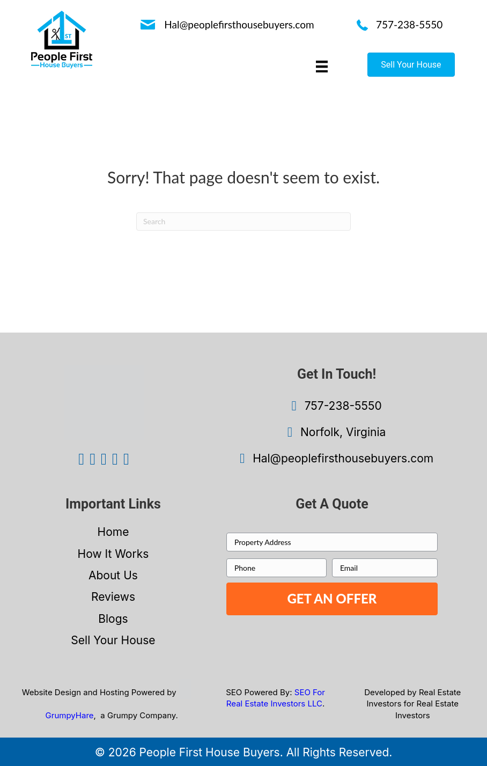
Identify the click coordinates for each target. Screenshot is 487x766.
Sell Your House (113, 640)
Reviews (113, 596)
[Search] (243, 221)
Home (113, 532)
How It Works (113, 554)
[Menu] (321, 66)
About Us (113, 575)
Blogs (113, 618)
